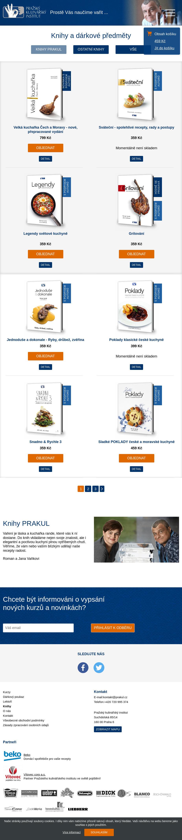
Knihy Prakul (49, 49)
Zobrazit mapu (108, 729)
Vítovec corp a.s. (35, 774)
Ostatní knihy (91, 49)
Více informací (72, 832)
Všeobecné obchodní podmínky (23, 720)
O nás (7, 711)
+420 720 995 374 (116, 702)
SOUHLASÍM (99, 832)
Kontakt (8, 715)
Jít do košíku (164, 48)
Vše (133, 49)
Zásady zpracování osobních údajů (26, 725)
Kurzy (6, 692)
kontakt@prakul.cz (115, 697)
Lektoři (7, 701)
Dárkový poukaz (13, 696)
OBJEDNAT (45, 148)
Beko (27, 754)
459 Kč (159, 41)
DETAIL (45, 158)
